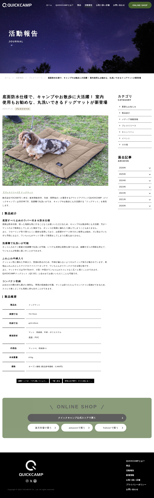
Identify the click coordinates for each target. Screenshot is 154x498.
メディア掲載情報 (130, 119)
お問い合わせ (119, 5)
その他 (125, 145)
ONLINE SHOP (140, 5)
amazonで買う (77, 428)
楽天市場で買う (43, 428)
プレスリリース (36, 78)
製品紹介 (126, 113)
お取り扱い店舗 (103, 5)
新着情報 (130, 475)
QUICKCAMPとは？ (65, 5)
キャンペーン (128, 132)
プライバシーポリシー (136, 485)
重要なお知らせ (129, 107)
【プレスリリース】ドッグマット (17, 192)
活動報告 (88, 5)
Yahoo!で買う (110, 428)
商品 (79, 5)
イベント (126, 138)
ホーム (49, 5)
